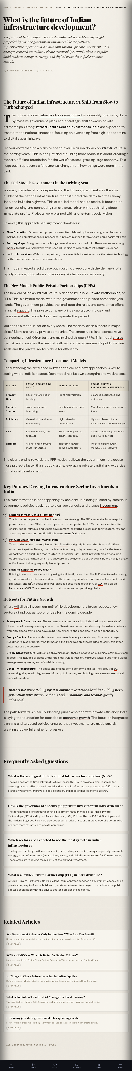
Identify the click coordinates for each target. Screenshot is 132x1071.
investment (108, 505)
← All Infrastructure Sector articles (29, 1045)
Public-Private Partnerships (99, 293)
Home (6, 7)
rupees (56, 524)
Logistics (27, 569)
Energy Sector (16, 637)
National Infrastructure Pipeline (31, 514)
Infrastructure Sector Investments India (67, 127)
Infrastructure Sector (38, 7)
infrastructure (112, 148)
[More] (120, 1066)
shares (118, 337)
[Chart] (33, 1066)
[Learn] (55, 1066)
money (11, 248)
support (23, 310)
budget (54, 243)
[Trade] (12, 1066)
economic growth (76, 718)
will (16, 606)
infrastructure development (61, 115)
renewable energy (69, 637)
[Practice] (77, 1066)
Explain (17, 7)
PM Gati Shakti (19, 540)
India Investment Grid (63, 533)
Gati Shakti (61, 544)
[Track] (99, 1066)
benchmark (16, 588)
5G (115, 669)
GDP (100, 583)
